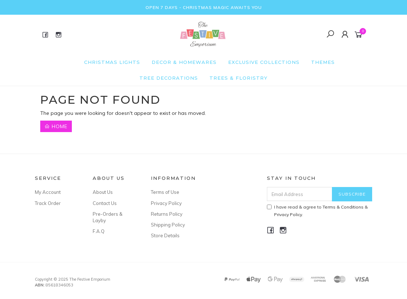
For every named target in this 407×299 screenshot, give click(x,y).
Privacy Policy (166, 203)
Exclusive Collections (264, 62)
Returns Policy (166, 214)
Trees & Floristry (238, 78)
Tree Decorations (168, 78)
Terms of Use (165, 192)
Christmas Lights (112, 62)
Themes (323, 62)
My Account (48, 192)
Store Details (165, 235)
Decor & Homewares (184, 62)
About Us (103, 192)
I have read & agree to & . (317, 210)
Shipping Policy (168, 225)
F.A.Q (99, 231)
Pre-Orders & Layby (107, 217)
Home (56, 126)
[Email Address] (299, 194)
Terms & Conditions (343, 207)
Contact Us (105, 203)
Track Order (48, 203)
